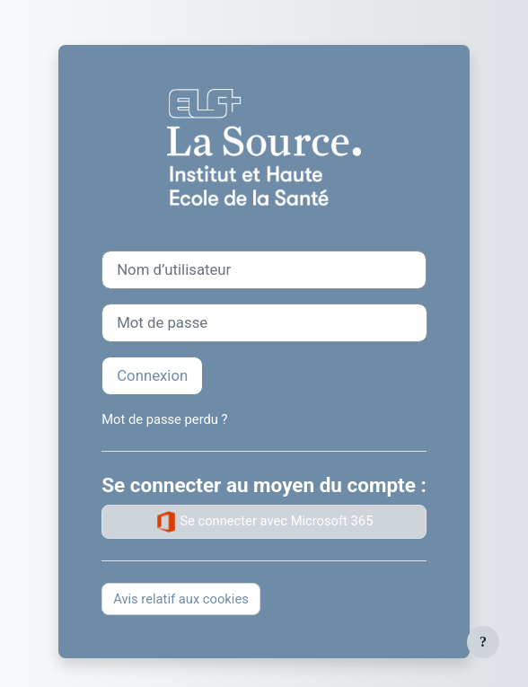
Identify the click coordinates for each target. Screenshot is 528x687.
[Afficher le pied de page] (483, 642)
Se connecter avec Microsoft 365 (264, 522)
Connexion (152, 375)
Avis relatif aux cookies (181, 599)
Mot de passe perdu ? (164, 419)
